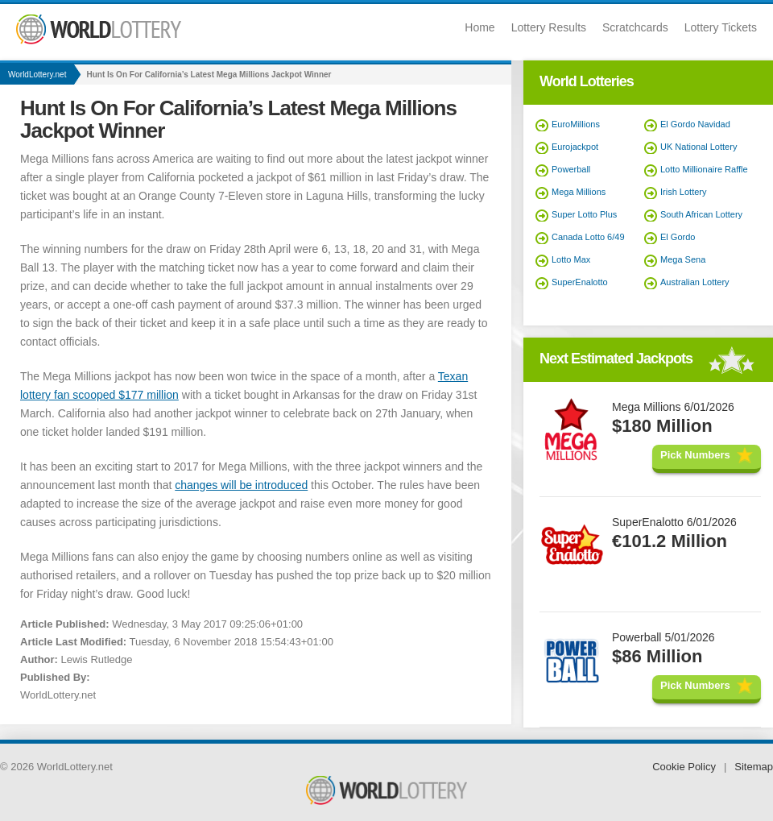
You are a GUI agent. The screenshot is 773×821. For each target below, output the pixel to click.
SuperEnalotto (580, 282)
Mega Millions (579, 192)
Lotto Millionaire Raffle (704, 169)
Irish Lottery (683, 192)
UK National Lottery (698, 146)
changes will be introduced (241, 485)
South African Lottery (701, 214)
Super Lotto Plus (584, 214)
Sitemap (753, 767)
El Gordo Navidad (695, 124)
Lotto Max (571, 259)
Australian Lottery (695, 282)
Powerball (571, 169)
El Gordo (677, 237)
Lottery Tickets (720, 27)
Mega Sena (682, 259)
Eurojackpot (575, 146)
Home (479, 27)
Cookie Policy (684, 767)
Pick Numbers (695, 455)
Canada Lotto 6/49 (588, 237)
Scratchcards (635, 27)
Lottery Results (548, 27)
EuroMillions (576, 124)
